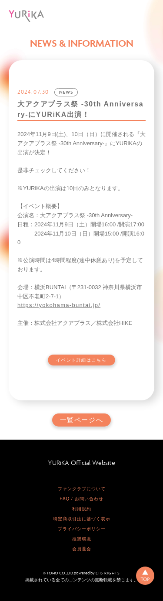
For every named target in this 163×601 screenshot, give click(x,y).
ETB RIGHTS (108, 573)
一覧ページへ (81, 420)
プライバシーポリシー (82, 528)
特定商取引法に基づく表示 (81, 518)
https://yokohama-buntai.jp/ (58, 305)
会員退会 (81, 548)
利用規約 (81, 508)
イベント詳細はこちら (81, 360)
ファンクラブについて (82, 488)
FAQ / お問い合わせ (81, 498)
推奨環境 (81, 538)
